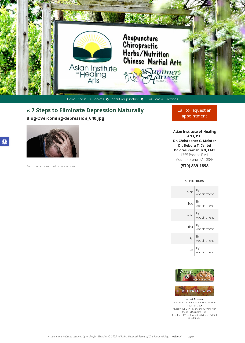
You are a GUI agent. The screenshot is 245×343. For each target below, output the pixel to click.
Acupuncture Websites (60, 336)
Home (71, 99)
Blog (149, 99)
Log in (191, 336)
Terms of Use (146, 336)
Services (98, 99)
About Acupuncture (125, 99)
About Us (84, 99)
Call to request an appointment (194, 113)
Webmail (176, 336)
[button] (4, 141)
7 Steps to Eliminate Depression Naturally (85, 110)
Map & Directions (166, 99)
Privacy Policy (161, 336)
